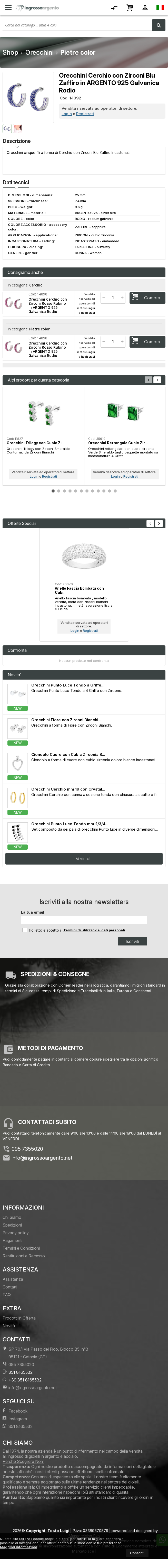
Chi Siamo (12, 1217)
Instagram (15, 1418)
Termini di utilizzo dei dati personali (94, 930)
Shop (10, 52)
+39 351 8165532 (22, 1379)
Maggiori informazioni (18, 1547)
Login (67, 113)
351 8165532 (18, 1372)
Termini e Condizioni (21, 1248)
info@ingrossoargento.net (42, 1158)
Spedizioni (12, 1225)
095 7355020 (27, 1149)
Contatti (10, 1286)
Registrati (85, 113)
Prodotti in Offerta (19, 1318)
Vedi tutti (84, 858)
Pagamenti (12, 1240)
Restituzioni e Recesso (24, 1255)
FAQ (7, 1294)
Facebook (15, 1411)
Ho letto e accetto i (42, 930)
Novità (9, 1325)
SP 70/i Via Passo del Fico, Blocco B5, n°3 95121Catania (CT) (45, 1352)
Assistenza (13, 1279)
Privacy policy (16, 1232)
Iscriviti (132, 941)
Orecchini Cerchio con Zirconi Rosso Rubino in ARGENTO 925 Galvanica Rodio (47, 305)
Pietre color (39, 329)
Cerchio (36, 285)
